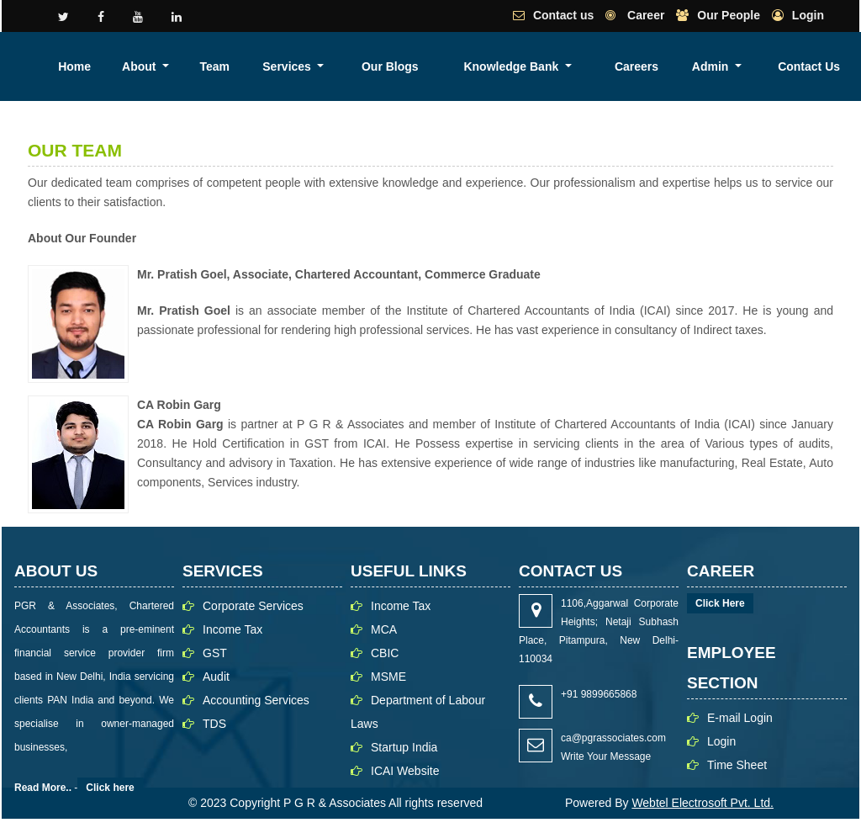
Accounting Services (256, 700)
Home (339, 66)
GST (215, 653)
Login (808, 15)
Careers (737, 66)
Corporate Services (253, 606)
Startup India (404, 747)
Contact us (563, 15)
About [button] (387, 66)
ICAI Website (405, 771)
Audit (216, 676)
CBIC (385, 653)
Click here (110, 788)
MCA (384, 629)
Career (644, 15)
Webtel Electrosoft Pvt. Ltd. (702, 802)
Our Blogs (564, 66)
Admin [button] (792, 66)
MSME (388, 676)
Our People (728, 15)
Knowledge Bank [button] (643, 66)
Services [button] (499, 66)
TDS (214, 723)
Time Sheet (737, 765)
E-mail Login (740, 717)
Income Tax (232, 629)
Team (445, 66)
